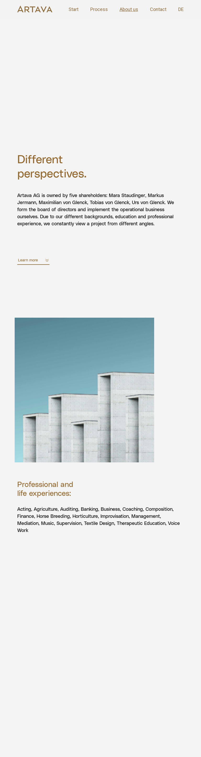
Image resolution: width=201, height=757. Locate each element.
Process (99, 9)
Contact (158, 9)
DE (181, 9)
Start (74, 9)
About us (129, 9)
